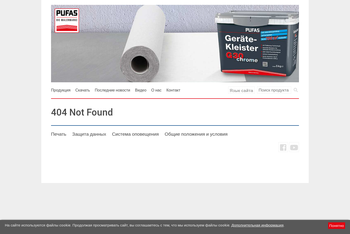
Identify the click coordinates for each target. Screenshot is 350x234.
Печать (58, 134)
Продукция (60, 90)
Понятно (336, 225)
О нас (156, 90)
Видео (141, 90)
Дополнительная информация (257, 225)
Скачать (82, 90)
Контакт (173, 90)
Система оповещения (135, 134)
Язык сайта (241, 90)
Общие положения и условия (196, 134)
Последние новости (112, 90)
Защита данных (89, 134)
